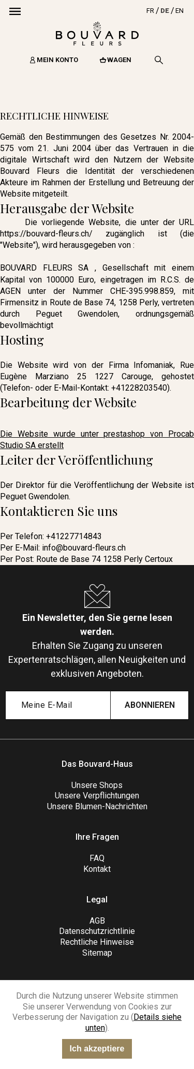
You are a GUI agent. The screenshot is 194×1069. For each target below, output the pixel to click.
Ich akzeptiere (97, 1048)
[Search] (159, 60)
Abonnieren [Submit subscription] (150, 705)
